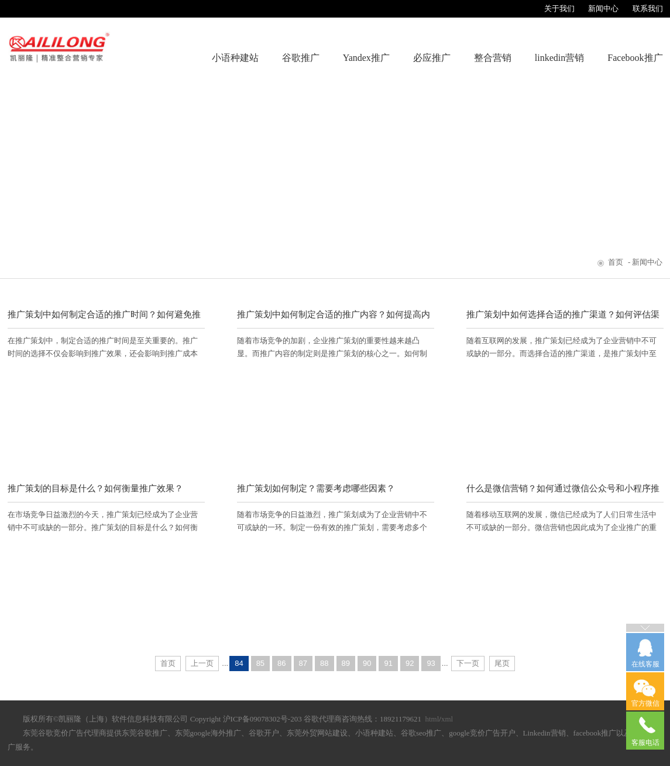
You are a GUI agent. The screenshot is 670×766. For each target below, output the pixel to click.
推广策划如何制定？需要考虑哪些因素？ (316, 488)
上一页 (202, 663)
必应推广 (432, 58)
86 (281, 663)
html (432, 718)
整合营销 (492, 58)
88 (324, 663)
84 (239, 663)
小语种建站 (235, 58)
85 (260, 663)
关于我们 (559, 8)
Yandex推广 (366, 58)
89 (346, 663)
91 (388, 663)
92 (410, 663)
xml (447, 718)
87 (303, 663)
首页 (615, 262)
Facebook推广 (634, 58)
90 (367, 663)
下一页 (467, 663)
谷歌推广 (300, 58)
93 (431, 663)
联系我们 (648, 8)
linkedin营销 (559, 58)
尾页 (502, 663)
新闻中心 (603, 8)
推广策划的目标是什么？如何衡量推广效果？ (95, 488)
